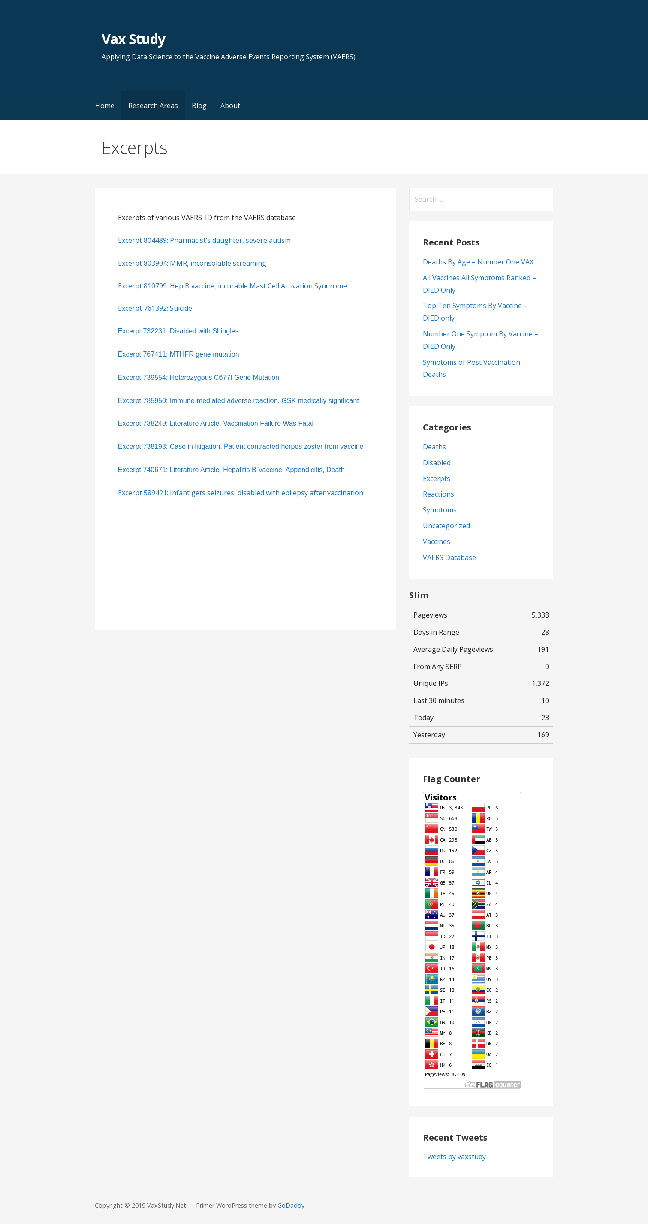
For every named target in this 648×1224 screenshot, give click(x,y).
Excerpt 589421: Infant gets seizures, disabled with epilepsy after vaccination (240, 492)
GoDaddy (290, 1205)
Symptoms (440, 510)
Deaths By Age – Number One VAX (478, 262)
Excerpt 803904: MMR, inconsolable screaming (192, 263)
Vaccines (436, 541)
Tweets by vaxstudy (454, 1156)
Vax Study (133, 39)
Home (105, 105)
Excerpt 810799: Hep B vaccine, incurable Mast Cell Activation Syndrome (232, 286)
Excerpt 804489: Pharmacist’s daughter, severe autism (204, 240)
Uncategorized (446, 525)
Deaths (434, 446)
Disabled (437, 462)
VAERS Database (449, 557)
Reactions (438, 494)
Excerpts (436, 478)
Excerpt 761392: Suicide (155, 308)
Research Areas (153, 105)
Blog (199, 105)
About (230, 105)
